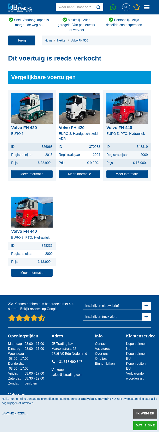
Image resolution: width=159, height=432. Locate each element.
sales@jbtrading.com (67, 374)
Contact (100, 343)
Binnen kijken (105, 363)
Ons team (102, 358)
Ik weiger (145, 413)
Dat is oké (145, 425)
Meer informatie (31, 174)
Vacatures (102, 348)
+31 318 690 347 (67, 361)
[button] (125, 7)
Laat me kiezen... (15, 413)
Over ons (101, 353)
